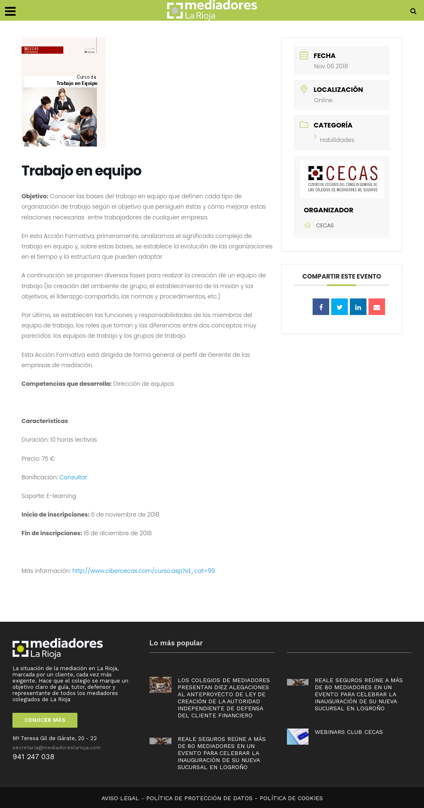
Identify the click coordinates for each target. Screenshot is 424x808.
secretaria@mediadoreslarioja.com (56, 747)
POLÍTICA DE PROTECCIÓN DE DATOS (199, 798)
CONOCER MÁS (44, 720)
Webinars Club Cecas (349, 732)
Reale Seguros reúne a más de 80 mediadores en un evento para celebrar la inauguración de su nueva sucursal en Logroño (222, 753)
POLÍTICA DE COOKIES (291, 798)
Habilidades (334, 140)
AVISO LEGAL (120, 798)
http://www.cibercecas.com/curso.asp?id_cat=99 (143, 571)
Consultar (73, 477)
